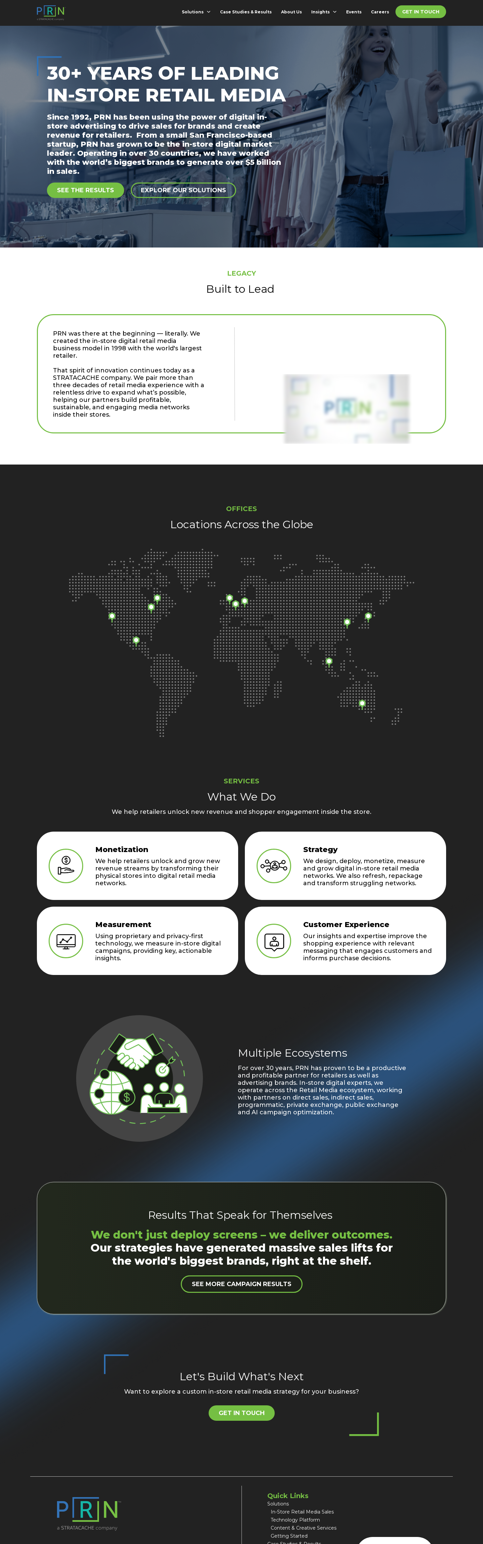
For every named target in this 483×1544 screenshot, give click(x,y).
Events (354, 11)
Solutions (193, 11)
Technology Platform (295, 1520)
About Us (291, 11)
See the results (85, 190)
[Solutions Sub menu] (210, 11)
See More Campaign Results (241, 1284)
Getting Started (289, 1536)
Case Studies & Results (246, 11)
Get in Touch (420, 12)
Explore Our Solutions (183, 190)
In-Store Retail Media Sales (303, 1512)
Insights (320, 11)
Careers (380, 11)
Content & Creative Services (303, 1528)
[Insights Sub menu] (336, 11)
